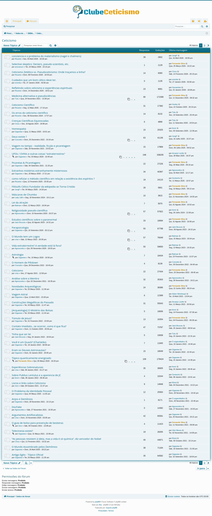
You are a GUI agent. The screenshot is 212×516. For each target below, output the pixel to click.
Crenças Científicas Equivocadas (30, 120)
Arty (100, 505)
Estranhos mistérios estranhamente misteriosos (39, 170)
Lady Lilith (19, 197)
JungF (174, 56)
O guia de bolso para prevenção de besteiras (37, 422)
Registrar (34, 26)
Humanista (176, 87)
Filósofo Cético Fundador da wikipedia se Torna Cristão (43, 186)
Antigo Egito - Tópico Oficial (27, 454)
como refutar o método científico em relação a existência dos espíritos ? (53, 178)
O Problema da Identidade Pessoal (32, 391)
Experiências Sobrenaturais (27, 367)
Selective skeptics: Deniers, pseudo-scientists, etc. (40, 64)
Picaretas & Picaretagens (26, 162)
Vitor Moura (177, 430)
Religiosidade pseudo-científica (29, 210)
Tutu (17, 99)
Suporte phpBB (111, 508)
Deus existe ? (19, 136)
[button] (208, 45)
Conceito (18, 140)
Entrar (22, 26)
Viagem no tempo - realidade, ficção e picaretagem (41, 145)
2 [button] (204, 45)
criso (17, 239)
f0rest (174, 383)
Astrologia (17, 254)
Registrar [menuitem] (206, 22)
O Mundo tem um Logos (26, 236)
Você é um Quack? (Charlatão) (29, 342)
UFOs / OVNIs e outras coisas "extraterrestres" (38, 153)
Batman (18, 205)
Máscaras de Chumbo (24, 194)
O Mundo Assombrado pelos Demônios (34, 446)
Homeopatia (19, 128)
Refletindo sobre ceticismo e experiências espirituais (42, 88)
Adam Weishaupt (179, 294)
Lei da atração (20, 202)
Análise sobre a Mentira (25, 278)
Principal (17, 21)
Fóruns (33, 21)
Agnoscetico (177, 170)
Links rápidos (7, 22)
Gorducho (176, 178)
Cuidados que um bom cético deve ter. (34, 80)
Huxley (175, 104)
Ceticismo (9, 40)
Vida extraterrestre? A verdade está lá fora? (37, 245)
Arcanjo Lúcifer (178, 153)
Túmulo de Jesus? (22, 318)
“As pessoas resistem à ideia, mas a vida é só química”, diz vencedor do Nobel (56, 438)
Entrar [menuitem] (200, 22)
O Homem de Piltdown (25, 262)
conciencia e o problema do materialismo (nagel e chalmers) (46, 56)
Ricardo (18, 59)
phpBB (97, 502)
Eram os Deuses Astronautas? (29, 350)
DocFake (17, 407)
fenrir (174, 128)
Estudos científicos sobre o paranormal (34, 219)
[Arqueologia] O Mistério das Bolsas (32, 310)
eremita (18, 83)
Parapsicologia (20, 227)
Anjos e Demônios (22, 399)
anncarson (19, 67)
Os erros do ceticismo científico (30, 112)
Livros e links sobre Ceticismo (29, 383)
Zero (17, 386)
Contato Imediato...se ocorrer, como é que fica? (39, 326)
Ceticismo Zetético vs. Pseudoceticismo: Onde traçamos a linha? (48, 72)
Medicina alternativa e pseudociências (34, 95)
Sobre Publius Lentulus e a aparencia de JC (36, 375)
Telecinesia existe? (22, 430)
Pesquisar (10, 26)
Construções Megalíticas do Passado (33, 302)
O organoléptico (178, 342)
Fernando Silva (178, 63)
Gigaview (18, 132)
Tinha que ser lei (21, 334)
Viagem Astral (20, 294)
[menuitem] (193, 21)
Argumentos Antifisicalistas (27, 415)
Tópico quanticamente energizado (31, 358)
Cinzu (174, 71)
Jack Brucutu (20, 222)
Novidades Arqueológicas (26, 286)
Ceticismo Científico (23, 104)
